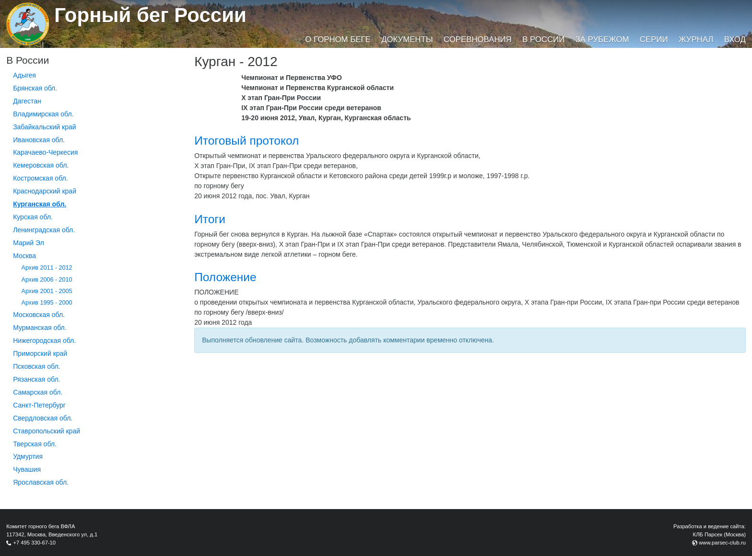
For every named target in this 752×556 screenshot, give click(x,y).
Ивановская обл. (39, 140)
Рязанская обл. (36, 379)
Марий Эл (28, 243)
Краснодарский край (44, 191)
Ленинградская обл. (44, 230)
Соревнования (478, 39)
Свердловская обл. (42, 418)
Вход (735, 39)
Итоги (209, 219)
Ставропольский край (46, 431)
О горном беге (337, 39)
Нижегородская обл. (44, 340)
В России (543, 39)
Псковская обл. (36, 366)
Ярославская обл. (41, 482)
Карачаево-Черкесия (45, 152)
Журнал (696, 39)
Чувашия (27, 469)
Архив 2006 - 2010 (47, 279)
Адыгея (24, 75)
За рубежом (602, 39)
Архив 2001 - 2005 (47, 291)
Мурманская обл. (40, 327)
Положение (225, 277)
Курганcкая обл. (39, 204)
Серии (654, 39)
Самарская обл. (37, 392)
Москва (24, 256)
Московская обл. (39, 314)
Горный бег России (150, 15)
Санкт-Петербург (39, 405)
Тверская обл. (35, 444)
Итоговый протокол (246, 140)
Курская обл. (33, 217)
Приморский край (40, 353)
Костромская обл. (40, 178)
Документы (407, 39)
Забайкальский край (44, 127)
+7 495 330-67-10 (34, 542)
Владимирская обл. (43, 114)
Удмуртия (28, 456)
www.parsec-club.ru (722, 542)
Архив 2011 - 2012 (47, 267)
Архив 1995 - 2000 (47, 302)
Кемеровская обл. (41, 165)
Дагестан (27, 101)
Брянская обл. (35, 88)
